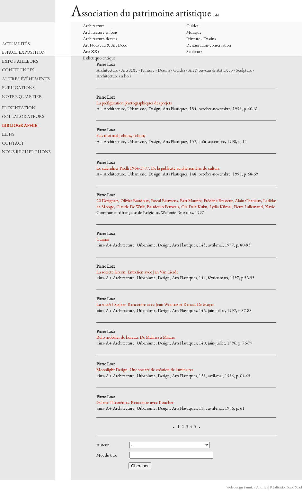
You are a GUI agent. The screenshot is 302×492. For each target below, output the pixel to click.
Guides (192, 26)
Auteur (102, 445)
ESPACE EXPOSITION (24, 52)
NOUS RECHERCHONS (26, 151)
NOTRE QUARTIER (22, 96)
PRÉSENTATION (18, 107)
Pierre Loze (105, 64)
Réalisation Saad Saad (286, 487)
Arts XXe (91, 51)
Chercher (140, 465)
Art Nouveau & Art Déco (105, 45)
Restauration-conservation (208, 45)
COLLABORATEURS (23, 116)
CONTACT (13, 143)
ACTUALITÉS (16, 43)
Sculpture (194, 51)
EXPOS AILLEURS (20, 61)
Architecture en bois (100, 32)
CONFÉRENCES (18, 69)
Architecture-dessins (100, 38)
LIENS (8, 134)
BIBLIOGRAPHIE (19, 125)
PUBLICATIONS (18, 87)
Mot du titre (106, 455)
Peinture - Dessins (201, 38)
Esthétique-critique (99, 58)
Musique (193, 32)
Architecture (93, 26)
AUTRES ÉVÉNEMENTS (26, 78)
